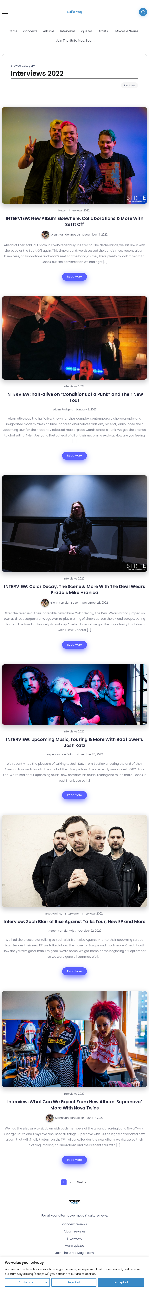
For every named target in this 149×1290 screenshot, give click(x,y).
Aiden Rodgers (63, 409)
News (62, 210)
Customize (26, 1282)
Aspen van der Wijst (60, 754)
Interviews (72, 914)
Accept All (121, 1282)
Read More (74, 276)
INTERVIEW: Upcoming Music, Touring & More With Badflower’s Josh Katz (74, 742)
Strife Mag (74, 12)
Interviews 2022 (79, 210)
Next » (81, 1182)
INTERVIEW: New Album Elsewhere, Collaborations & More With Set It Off (74, 221)
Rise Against (53, 914)
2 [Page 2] (70, 1182)
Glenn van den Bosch (65, 235)
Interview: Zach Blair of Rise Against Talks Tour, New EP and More (74, 921)
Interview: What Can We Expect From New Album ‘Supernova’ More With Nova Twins (74, 1105)
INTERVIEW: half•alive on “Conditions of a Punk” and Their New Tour (74, 397)
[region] (74, 1273)
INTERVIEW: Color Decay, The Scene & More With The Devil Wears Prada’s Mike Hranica (74, 589)
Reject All (74, 1282)
